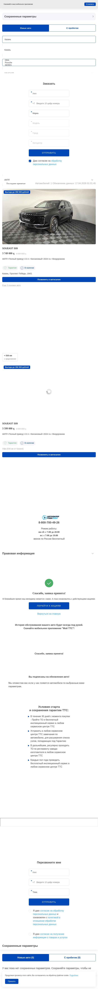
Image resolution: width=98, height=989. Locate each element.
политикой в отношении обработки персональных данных (46, 920)
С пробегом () (72, 957)
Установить (90, 4)
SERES (48, 65)
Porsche (48, 62)
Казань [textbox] (7, 50)
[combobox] (49, 49)
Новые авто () (25, 957)
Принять (12, 981)
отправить (49, 153)
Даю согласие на (47, 163)
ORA (48, 60)
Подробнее (73, 975)
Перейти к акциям (49, 606)
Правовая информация (18, 553)
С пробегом (72, 28)
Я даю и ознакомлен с (48, 917)
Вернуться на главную (49, 614)
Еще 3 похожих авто (11, 285)
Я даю (50, 936)
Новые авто (25, 28)
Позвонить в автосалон (49, 279)
